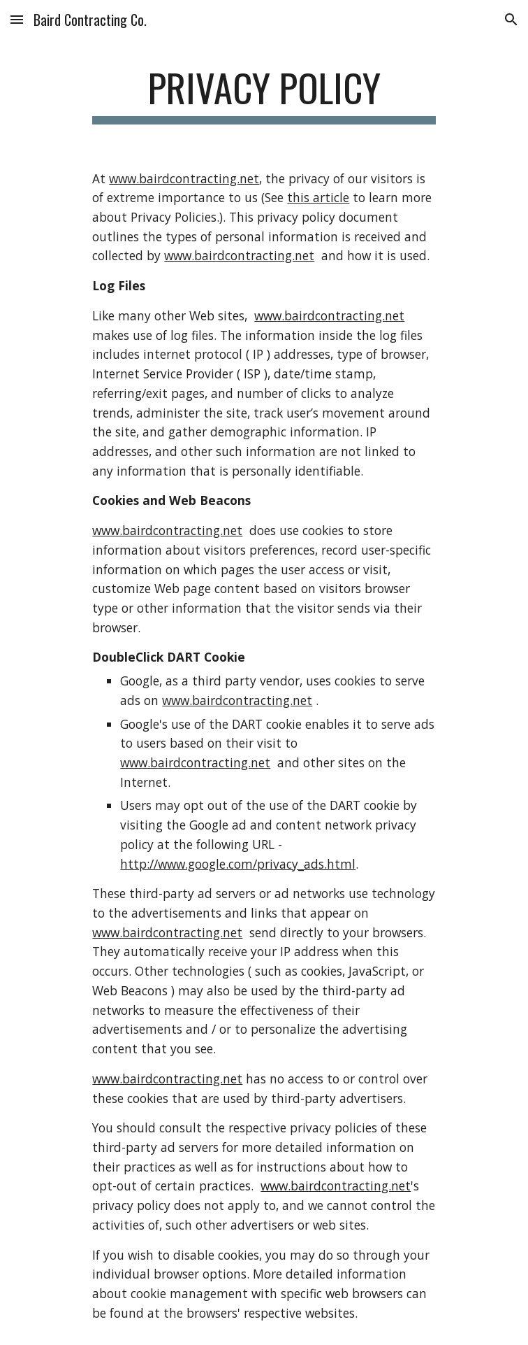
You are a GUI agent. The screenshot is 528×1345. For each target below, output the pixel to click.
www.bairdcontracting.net (184, 178)
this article (318, 197)
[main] (264, 94)
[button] (17, 19)
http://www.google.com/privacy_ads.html (237, 863)
